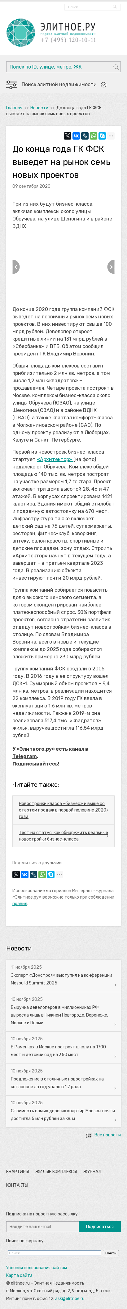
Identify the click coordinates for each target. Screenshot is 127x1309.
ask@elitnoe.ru (70, 1298)
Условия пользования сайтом (36, 1267)
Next (111, 267)
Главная (14, 108)
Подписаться (100, 1226)
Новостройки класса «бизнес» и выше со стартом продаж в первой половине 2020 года (62, 810)
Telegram (24, 756)
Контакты (17, 1185)
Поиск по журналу (25, 1241)
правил (19, 903)
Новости (39, 108)
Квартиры (17, 1171)
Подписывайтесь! (35, 764)
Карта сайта (19, 1275)
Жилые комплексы (56, 1171)
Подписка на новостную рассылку (42, 1214)
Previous (16, 267)
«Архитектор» (55, 459)
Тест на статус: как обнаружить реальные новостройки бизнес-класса (63, 836)
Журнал (92, 1171)
